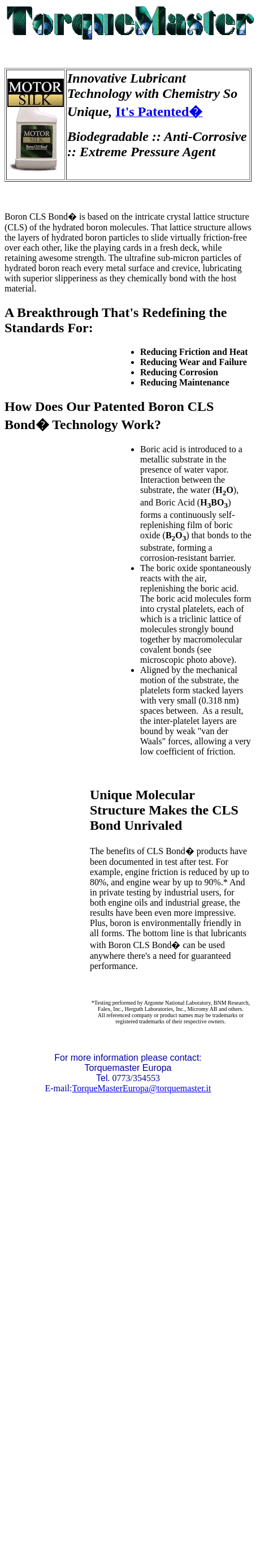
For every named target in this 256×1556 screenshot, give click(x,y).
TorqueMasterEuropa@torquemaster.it (141, 1088)
